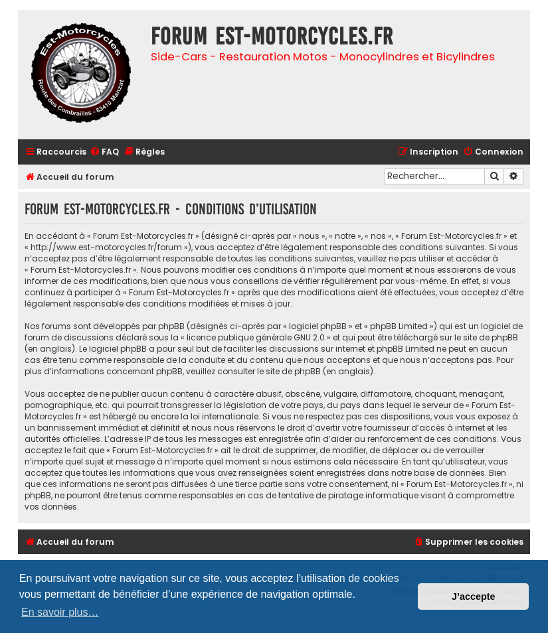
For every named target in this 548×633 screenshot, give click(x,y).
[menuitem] (104, 152)
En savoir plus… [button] (60, 612)
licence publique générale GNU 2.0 (256, 337)
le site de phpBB (486, 337)
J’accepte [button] (474, 596)
